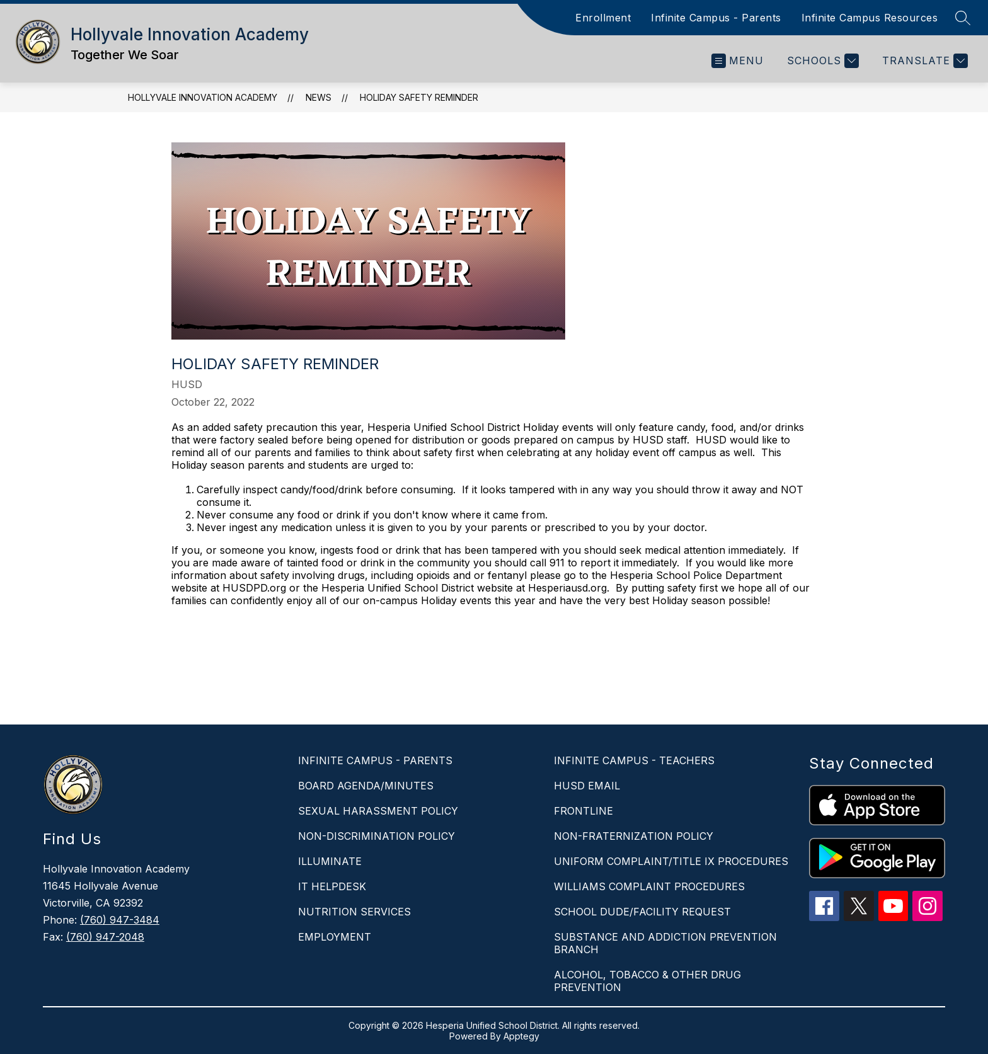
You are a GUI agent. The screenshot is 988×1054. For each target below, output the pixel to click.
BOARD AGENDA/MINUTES (366, 785)
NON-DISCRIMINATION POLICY (376, 836)
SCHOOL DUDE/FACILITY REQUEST (642, 911)
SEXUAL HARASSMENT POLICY (378, 811)
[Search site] (962, 17)
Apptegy (521, 1036)
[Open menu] (737, 61)
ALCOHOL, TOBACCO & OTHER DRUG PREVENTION (647, 981)
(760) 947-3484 (119, 920)
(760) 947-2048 (105, 937)
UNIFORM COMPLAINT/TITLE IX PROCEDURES (671, 861)
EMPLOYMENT (334, 937)
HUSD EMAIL (587, 785)
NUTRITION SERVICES (354, 911)
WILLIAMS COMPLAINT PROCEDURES (649, 886)
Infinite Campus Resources (869, 17)
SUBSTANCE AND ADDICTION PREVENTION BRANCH (665, 943)
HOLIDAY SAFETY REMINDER (419, 97)
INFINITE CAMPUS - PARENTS (375, 760)
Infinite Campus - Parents (716, 17)
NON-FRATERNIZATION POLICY (633, 836)
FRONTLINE (583, 811)
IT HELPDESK (332, 886)
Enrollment (603, 17)
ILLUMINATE (330, 861)
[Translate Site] (923, 61)
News (318, 97)
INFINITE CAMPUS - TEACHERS (634, 760)
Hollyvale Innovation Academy (202, 97)
